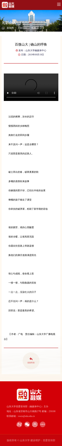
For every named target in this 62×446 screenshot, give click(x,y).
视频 (33, 28)
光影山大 (22, 28)
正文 (42, 28)
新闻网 (10, 28)
